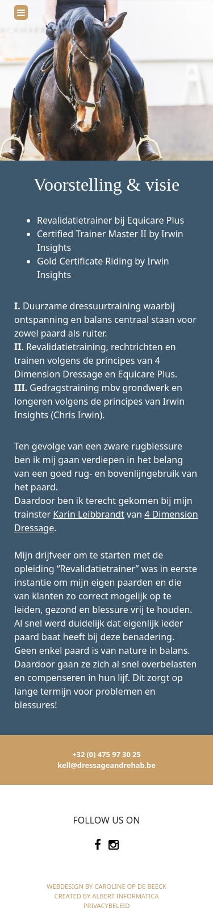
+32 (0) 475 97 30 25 (106, 754)
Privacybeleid (106, 905)
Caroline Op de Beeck (130, 886)
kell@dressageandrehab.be (106, 765)
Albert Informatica (125, 896)
